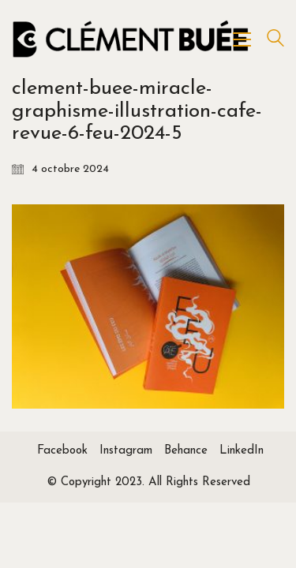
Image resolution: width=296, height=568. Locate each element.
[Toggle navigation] (242, 39)
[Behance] (186, 451)
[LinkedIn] (241, 451)
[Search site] (275, 40)
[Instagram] (125, 451)
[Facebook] (62, 451)
